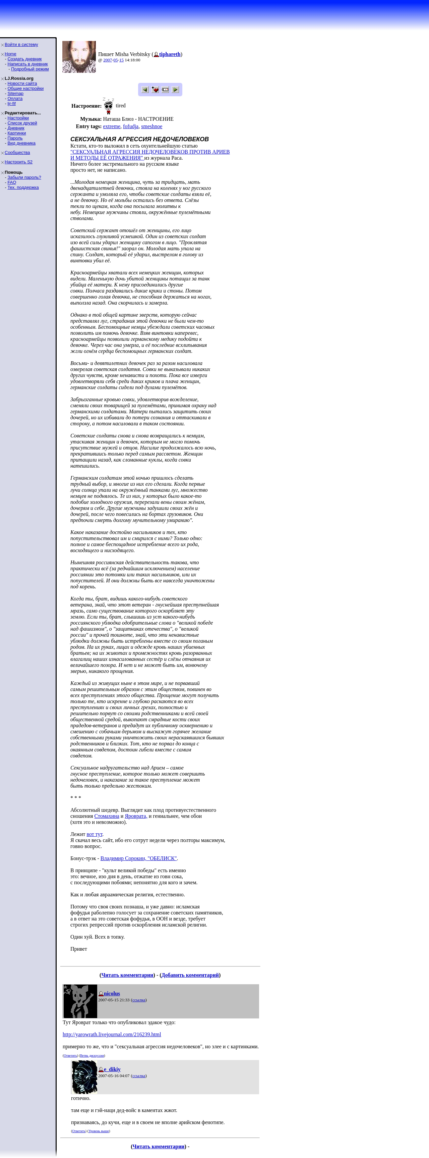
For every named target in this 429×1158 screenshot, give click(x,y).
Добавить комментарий (190, 975)
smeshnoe (151, 126)
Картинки (16, 133)
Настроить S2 (19, 161)
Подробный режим (30, 68)
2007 (107, 59)
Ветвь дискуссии (92, 1055)
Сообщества (17, 152)
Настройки (18, 117)
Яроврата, (136, 816)
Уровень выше (98, 1131)
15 (121, 59)
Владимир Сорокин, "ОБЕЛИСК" (139, 858)
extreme (111, 126)
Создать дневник (24, 58)
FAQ (11, 182)
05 (116, 59)
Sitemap (15, 93)
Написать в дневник (27, 63)
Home (10, 53)
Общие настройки (25, 88)
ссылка (138, 999)
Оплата (14, 98)
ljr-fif (11, 103)
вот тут (94, 834)
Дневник (15, 127)
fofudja (130, 126)
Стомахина (107, 816)
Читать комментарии (127, 975)
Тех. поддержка (23, 187)
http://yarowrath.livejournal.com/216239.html (112, 1034)
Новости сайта (22, 83)
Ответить (70, 1055)
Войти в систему (21, 44)
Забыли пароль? (24, 177)
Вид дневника (21, 143)
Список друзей (22, 122)
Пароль (14, 138)
